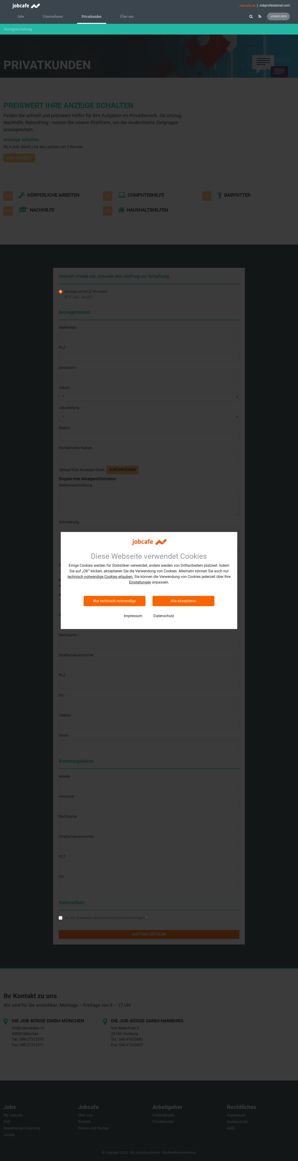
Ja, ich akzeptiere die (105, 918)
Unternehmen (53, 16)
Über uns (127, 16)
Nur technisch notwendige (114, 601)
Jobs (20, 16)
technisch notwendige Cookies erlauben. (100, 576)
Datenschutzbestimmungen (122, 918)
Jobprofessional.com (274, 5)
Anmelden (278, 16)
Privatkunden (92, 16)
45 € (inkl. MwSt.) (85, 294)
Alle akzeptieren (183, 601)
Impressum (133, 616)
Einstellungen (140, 582)
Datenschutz (163, 616)
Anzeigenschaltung (17, 29)
